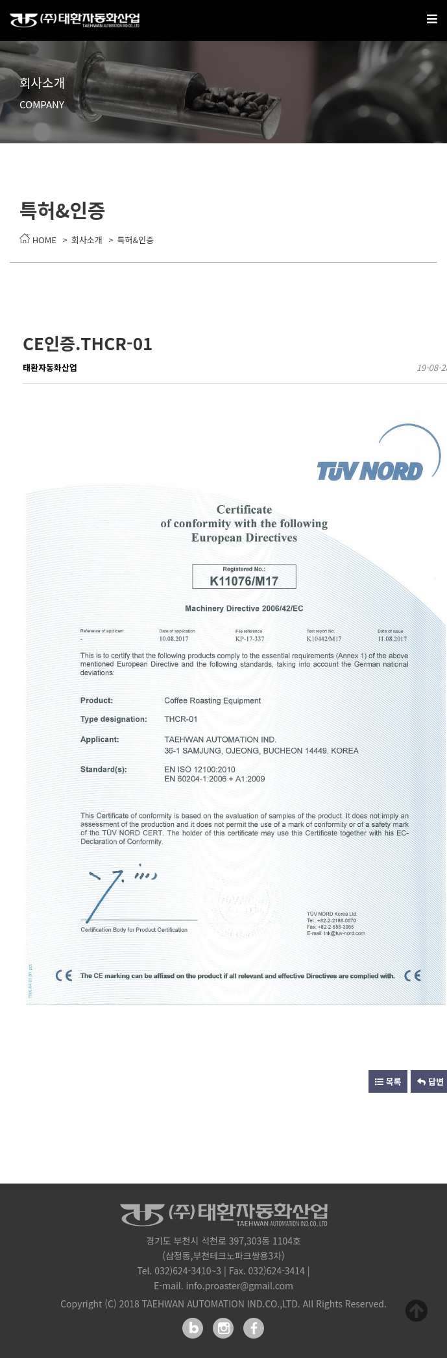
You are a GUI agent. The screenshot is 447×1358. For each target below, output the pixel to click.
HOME (37, 239)
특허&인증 (135, 239)
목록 (388, 1081)
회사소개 (87, 239)
